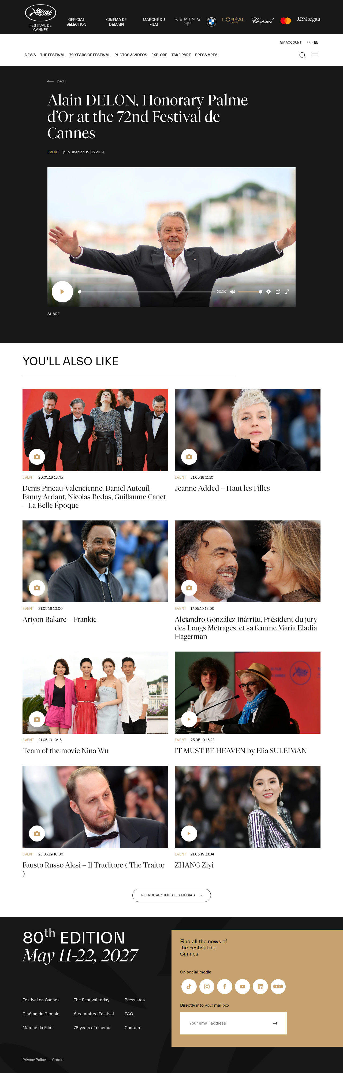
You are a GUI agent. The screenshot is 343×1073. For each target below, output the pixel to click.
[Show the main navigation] (315, 55)
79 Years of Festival (89, 55)
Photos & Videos (130, 55)
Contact (132, 1027)
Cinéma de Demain (41, 1013)
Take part (181, 55)
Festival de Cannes (41, 1000)
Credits (58, 1060)
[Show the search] (302, 55)
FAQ (129, 1013)
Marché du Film (38, 1027)
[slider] (146, 291)
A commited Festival (94, 1013)
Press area (206, 55)
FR (309, 42)
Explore (159, 55)
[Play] (62, 291)
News (30, 55)
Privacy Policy (34, 1060)
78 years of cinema (92, 1027)
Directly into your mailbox (204, 1005)
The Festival (52, 55)
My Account (290, 42)
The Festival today (91, 1000)
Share (53, 314)
